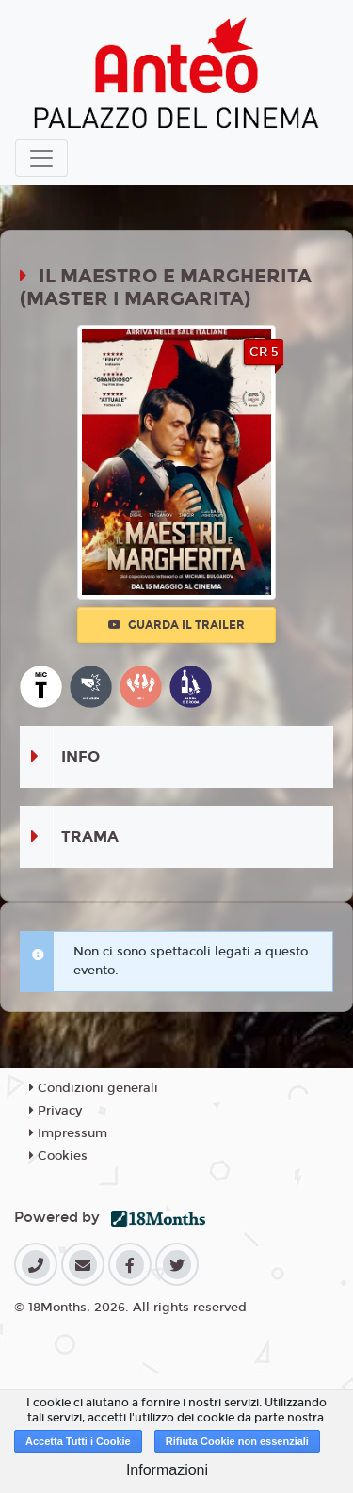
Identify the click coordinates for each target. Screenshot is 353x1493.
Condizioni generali (93, 1088)
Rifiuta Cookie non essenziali (237, 1441)
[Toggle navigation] (41, 158)
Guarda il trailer (176, 625)
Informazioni (167, 1470)
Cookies (58, 1156)
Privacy (55, 1110)
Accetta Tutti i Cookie (78, 1441)
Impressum (68, 1133)
